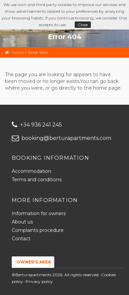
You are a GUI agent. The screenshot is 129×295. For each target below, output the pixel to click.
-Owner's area (33, 261)
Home (17, 52)
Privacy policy (39, 281)
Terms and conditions (37, 180)
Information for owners (39, 213)
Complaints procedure (38, 230)
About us (22, 222)
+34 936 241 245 (37, 124)
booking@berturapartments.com (61, 138)
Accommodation (31, 171)
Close (83, 24)
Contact (21, 239)
